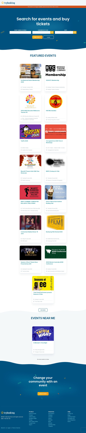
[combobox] (43, 32)
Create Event (43, 393)
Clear (48, 37)
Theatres (50, 426)
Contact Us (70, 413)
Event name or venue (20, 30)
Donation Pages (33, 418)
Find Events (37, 37)
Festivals (50, 420)
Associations (51, 413)
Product (31, 415)
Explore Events (32, 413)
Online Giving (32, 416)
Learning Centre (71, 416)
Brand (69, 421)
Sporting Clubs (51, 424)
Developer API (71, 418)
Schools (50, 423)
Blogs (69, 415)
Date (65, 30)
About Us (3, 427)
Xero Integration (71, 420)
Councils (50, 416)
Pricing (30, 420)
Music (49, 421)
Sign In (30, 424)
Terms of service (16, 427)
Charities (50, 415)
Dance (49, 418)
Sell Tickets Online (33, 421)
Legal (8, 427)
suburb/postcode (43, 30)
